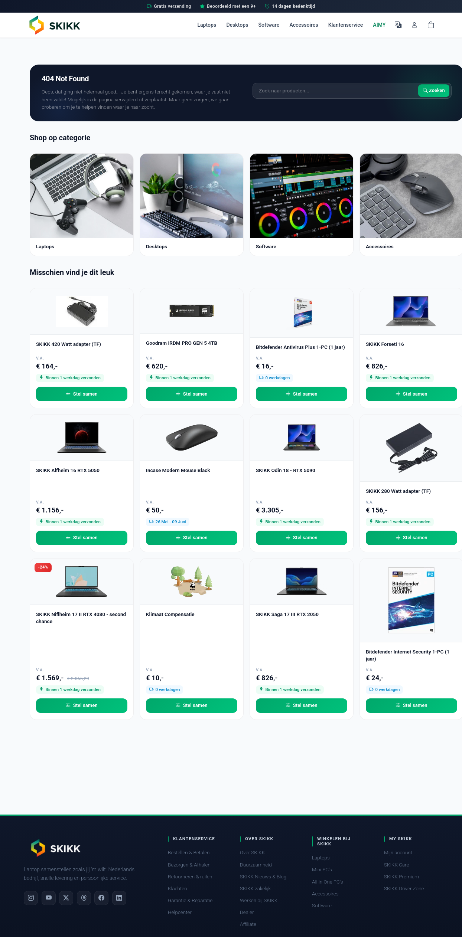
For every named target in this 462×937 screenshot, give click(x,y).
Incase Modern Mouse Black (178, 470)
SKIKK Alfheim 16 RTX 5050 (68, 470)
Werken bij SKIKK (258, 900)
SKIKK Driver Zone (404, 888)
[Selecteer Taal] (398, 24)
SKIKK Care (396, 865)
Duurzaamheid (256, 865)
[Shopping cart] (430, 24)
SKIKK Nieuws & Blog (263, 876)
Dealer (247, 912)
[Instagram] (31, 898)
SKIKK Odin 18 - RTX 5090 (285, 470)
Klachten (177, 888)
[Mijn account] (414, 24)
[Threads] (84, 898)
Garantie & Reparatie (190, 900)
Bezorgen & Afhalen (189, 865)
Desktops (237, 25)
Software (269, 25)
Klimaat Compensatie (170, 614)
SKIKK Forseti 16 (385, 344)
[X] (66, 898)
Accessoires (303, 25)
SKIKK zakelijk (255, 888)
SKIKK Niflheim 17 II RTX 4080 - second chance (81, 617)
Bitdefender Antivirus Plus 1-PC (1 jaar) (300, 347)
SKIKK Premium (401, 876)
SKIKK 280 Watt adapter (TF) (398, 491)
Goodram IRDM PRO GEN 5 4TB (181, 343)
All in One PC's (327, 882)
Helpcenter (180, 912)
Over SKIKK (252, 852)
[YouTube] (49, 898)
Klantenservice (345, 25)
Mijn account (398, 852)
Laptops (206, 25)
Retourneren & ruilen (190, 876)
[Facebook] (101, 898)
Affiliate (248, 924)
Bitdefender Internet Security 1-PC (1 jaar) (407, 655)
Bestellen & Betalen (189, 852)
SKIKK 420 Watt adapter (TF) (68, 344)
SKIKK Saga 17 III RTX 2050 (287, 614)
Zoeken (434, 91)
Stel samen (81, 394)
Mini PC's (322, 869)
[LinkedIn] (119, 898)
